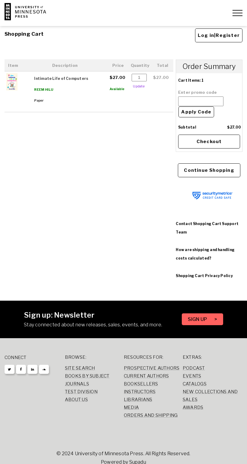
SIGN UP (198, 319)
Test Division (81, 391)
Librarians (138, 399)
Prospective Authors (151, 368)
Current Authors (146, 376)
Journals (77, 384)
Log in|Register (219, 35)
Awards (193, 407)
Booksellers (141, 384)
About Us (76, 399)
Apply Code (196, 112)
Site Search (80, 368)
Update (138, 86)
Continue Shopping (209, 170)
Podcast (194, 368)
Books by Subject (87, 376)
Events (192, 376)
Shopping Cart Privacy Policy (204, 275)
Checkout (209, 141)
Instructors (140, 391)
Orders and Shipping (151, 415)
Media (131, 407)
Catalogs (195, 384)
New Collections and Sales (210, 395)
